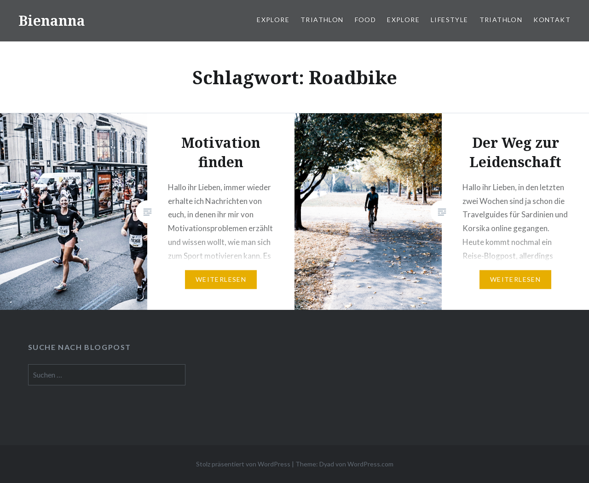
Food (365, 19)
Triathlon (322, 19)
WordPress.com (370, 464)
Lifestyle (449, 19)
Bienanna (51, 20)
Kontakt (552, 19)
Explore (273, 19)
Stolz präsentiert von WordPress (243, 464)
